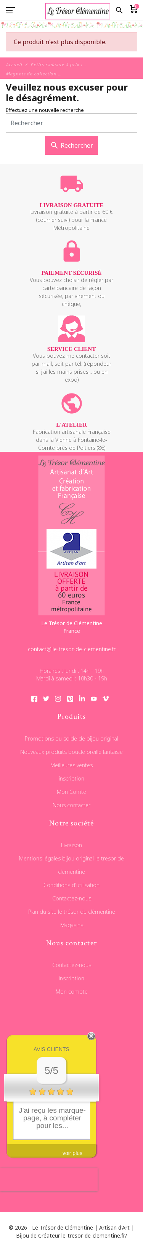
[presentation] (49, 1179)
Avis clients (51, 1049)
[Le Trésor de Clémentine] (71, 28)
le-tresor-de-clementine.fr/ (94, 1235)
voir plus (72, 1153)
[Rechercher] (71, 123)
